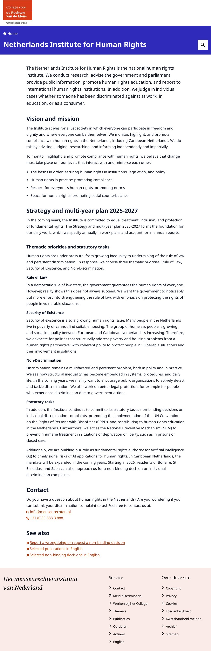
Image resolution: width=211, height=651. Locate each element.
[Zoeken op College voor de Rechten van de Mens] (203, 45)
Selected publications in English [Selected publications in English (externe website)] (54, 548)
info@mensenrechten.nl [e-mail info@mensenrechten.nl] (48, 511)
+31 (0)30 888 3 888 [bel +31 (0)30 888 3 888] (44, 517)
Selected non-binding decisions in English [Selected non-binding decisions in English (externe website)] (63, 554)
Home (10, 33)
